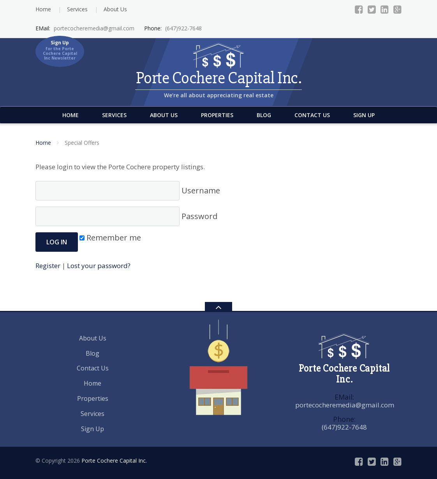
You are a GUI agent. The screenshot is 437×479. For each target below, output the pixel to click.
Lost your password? (98, 265)
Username (127, 190)
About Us (115, 9)
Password (126, 216)
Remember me (110, 237)
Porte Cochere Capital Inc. (114, 460)
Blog (264, 115)
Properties (217, 115)
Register (47, 265)
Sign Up (364, 115)
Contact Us (312, 115)
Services (77, 9)
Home (43, 9)
